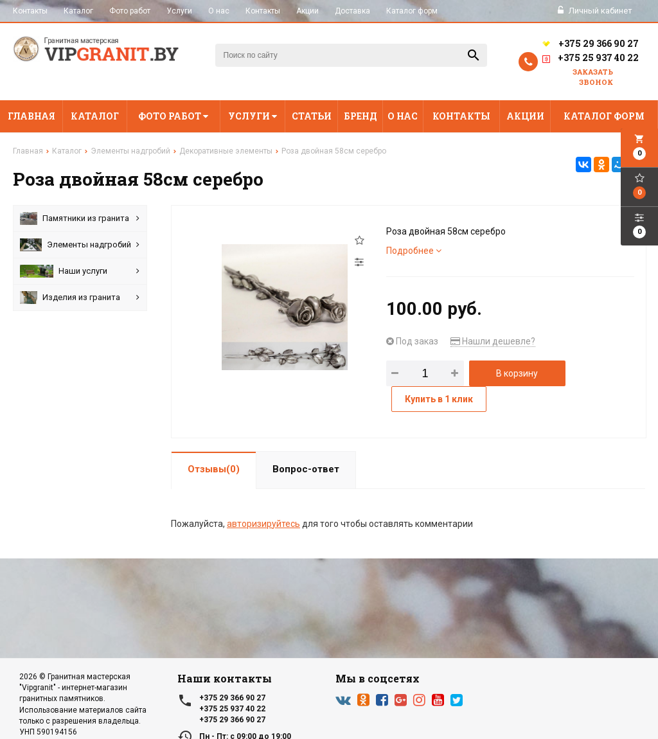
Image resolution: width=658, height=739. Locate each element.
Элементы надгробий (79, 244)
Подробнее (413, 250)
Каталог (78, 10)
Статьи (312, 116)
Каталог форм (412, 10)
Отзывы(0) (214, 469)
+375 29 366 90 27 (589, 43)
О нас (218, 10)
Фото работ (129, 10)
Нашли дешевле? (492, 341)
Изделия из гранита (79, 297)
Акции (307, 10)
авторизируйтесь (263, 524)
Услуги (179, 10)
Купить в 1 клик (439, 399)
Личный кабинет (595, 10)
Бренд (360, 116)
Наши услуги (79, 271)
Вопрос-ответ (305, 469)
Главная (31, 116)
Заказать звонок (593, 77)
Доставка (352, 10)
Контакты (30, 10)
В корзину (517, 373)
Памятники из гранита (79, 218)
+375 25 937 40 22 (590, 59)
